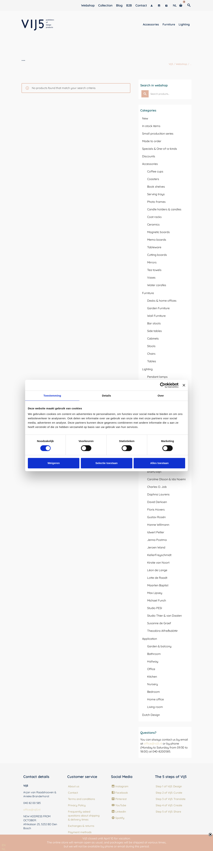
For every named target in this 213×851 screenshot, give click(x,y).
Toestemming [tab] (52, 395)
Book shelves (156, 186)
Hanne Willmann (158, 524)
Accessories (150, 164)
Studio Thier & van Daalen (164, 615)
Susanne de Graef (159, 623)
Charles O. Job (157, 487)
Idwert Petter (155, 532)
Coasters (153, 179)
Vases (151, 277)
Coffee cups (155, 171)
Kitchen (152, 676)
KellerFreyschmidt (159, 555)
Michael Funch (156, 600)
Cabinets (153, 338)
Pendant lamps (157, 377)
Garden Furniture (158, 308)
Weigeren (54, 463)
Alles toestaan (159, 463)
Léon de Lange (157, 570)
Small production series (157, 133)
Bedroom (153, 692)
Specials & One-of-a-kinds (159, 148)
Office (151, 669)
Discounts (148, 156)
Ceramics (153, 224)
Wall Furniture (156, 316)
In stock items (151, 126)
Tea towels (154, 270)
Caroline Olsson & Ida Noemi (166, 479)
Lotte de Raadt (157, 577)
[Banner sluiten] (184, 385)
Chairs (151, 353)
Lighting (147, 369)
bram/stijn (154, 471)
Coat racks (154, 217)
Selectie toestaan (106, 463)
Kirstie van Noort (158, 562)
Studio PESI (154, 608)
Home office (155, 699)
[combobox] (3, 845)
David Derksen (157, 502)
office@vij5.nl (153, 743)
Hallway (152, 661)
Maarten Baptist (157, 585)
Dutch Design (151, 715)
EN (4, 845)
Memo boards (156, 239)
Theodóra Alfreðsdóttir (162, 631)
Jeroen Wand (156, 547)
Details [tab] (106, 395)
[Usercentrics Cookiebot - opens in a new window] (162, 385)
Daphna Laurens (158, 494)
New (145, 118)
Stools (151, 346)
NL (4, 849)
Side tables (154, 331)
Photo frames (156, 202)
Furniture (148, 293)
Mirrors (152, 262)
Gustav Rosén (156, 517)
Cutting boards (157, 255)
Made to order (151, 141)
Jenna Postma (157, 540)
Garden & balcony (159, 646)
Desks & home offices (161, 300)
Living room (155, 707)
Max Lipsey (154, 593)
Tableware (154, 247)
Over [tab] (161, 395)
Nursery (152, 684)
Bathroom (154, 654)
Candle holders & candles (164, 209)
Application (149, 638)
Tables (151, 361)
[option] (3, 849)
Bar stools (154, 323)
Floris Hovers (156, 509)
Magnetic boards (158, 232)
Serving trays (156, 194)
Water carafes (156, 285)
